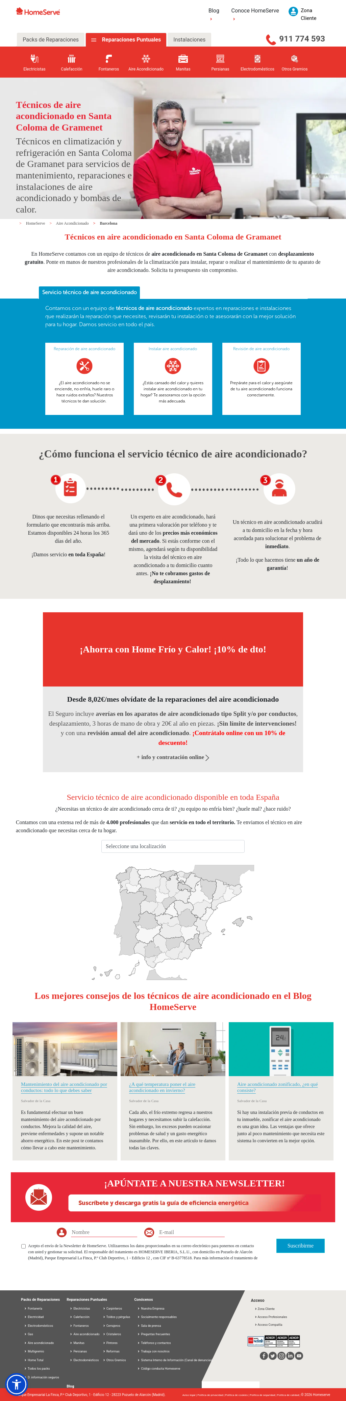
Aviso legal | (189, 1395)
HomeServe (36, 223)
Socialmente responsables (159, 1317)
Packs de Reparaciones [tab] (51, 39)
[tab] (89, 292)
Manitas (77, 1343)
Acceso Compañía (268, 1324)
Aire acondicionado (39, 1343)
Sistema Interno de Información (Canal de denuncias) (177, 1360)
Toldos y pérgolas (116, 1317)
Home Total (34, 1360)
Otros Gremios (114, 1360)
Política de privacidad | (211, 1395)
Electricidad (34, 1317)
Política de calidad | (289, 1395)
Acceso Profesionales (270, 1317)
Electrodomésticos (38, 1325)
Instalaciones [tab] (189, 39)
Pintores (110, 1343)
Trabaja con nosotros (155, 1351)
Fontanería (33, 1308)
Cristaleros (112, 1334)
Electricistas (80, 1308)
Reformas (111, 1351)
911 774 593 (302, 39)
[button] (16, 1384)
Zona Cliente (264, 1309)
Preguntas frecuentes (155, 1334)
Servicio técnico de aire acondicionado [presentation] (89, 292)
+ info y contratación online (173, 757)
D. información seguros (41, 1377)
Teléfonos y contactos (156, 1343)
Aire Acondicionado (73, 223)
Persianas (78, 1351)
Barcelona (108, 223)
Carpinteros (112, 1308)
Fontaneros (79, 1325)
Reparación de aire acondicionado (84, 348)
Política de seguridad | (263, 1395)
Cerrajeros (111, 1325)
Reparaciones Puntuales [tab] (131, 39)
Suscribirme (301, 1246)
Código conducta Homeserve (160, 1368)
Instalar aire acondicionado (173, 348)
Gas (28, 1334)
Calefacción (80, 1317)
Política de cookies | (237, 1395)
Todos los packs (37, 1368)
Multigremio (34, 1351)
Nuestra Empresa (152, 1308)
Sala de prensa (151, 1325)
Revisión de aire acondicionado (261, 348)
